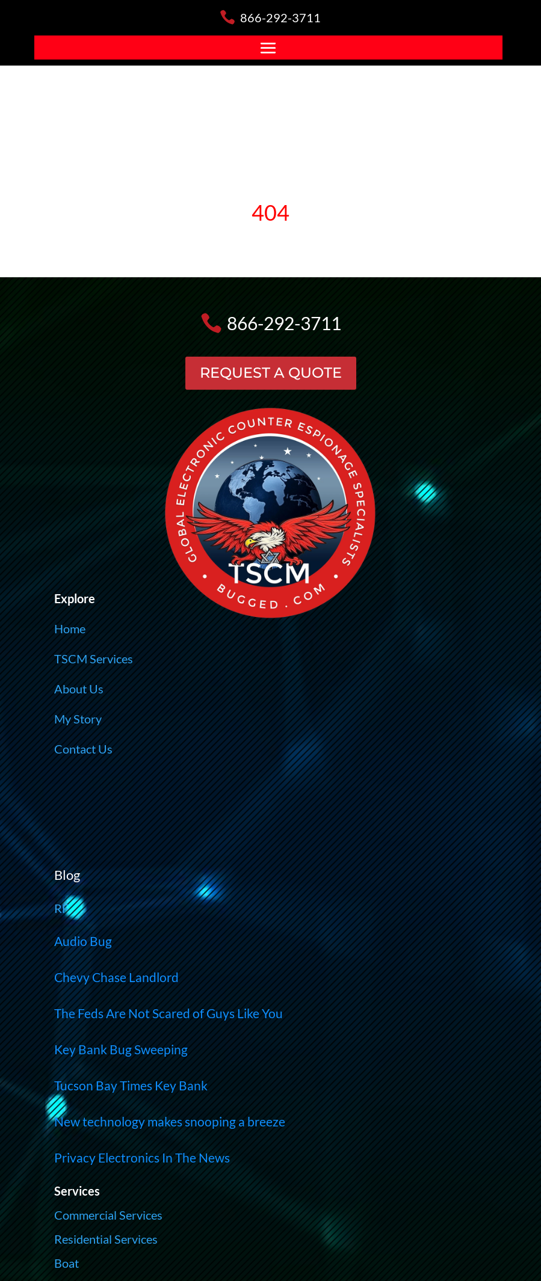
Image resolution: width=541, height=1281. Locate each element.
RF (61, 908)
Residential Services (106, 1239)
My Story (78, 718)
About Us (79, 688)
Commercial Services (108, 1215)
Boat (66, 1263)
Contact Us (83, 749)
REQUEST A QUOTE (271, 372)
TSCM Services (93, 658)
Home (69, 628)
